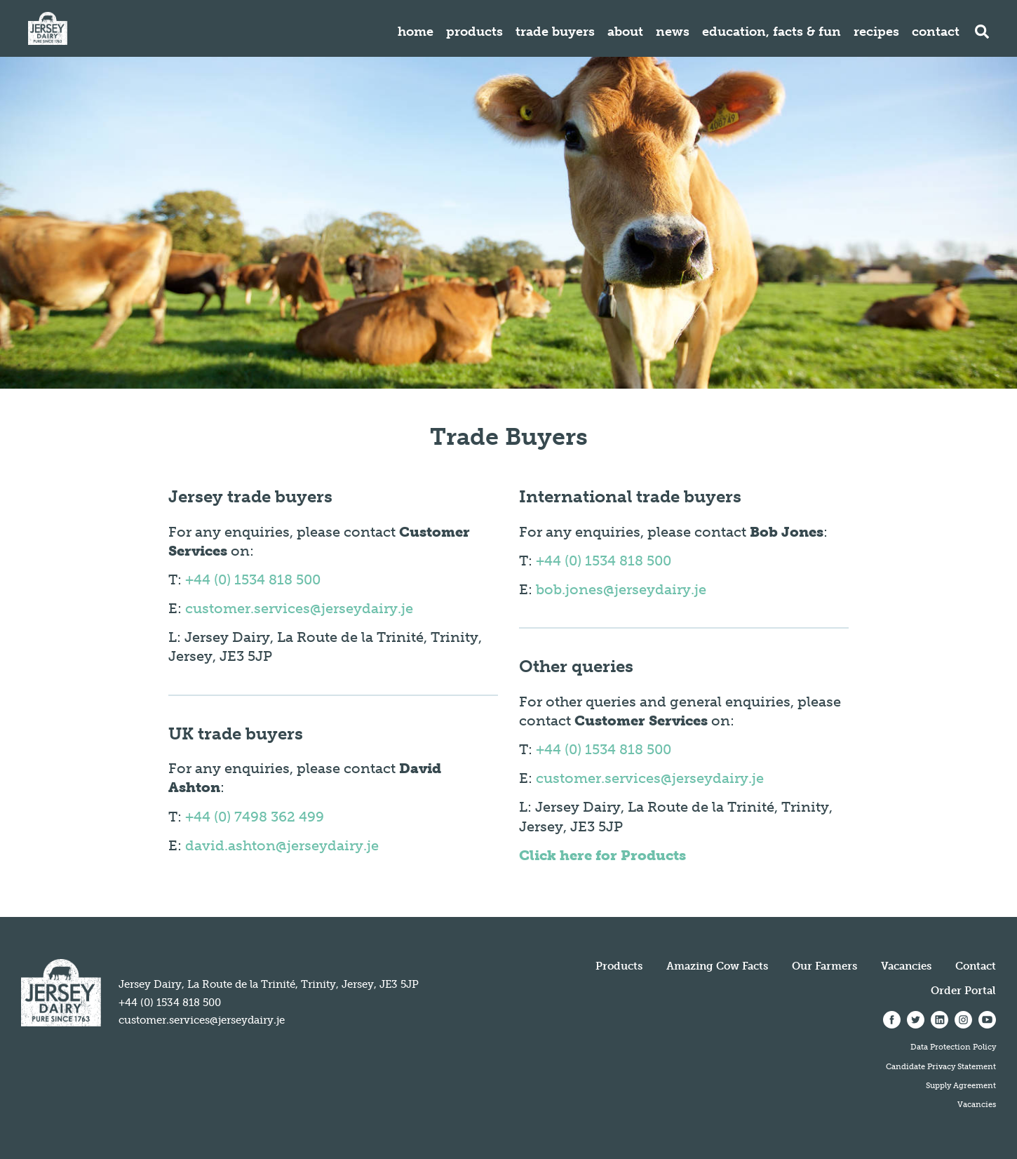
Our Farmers (824, 966)
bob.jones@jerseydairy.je (621, 589)
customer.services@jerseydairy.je (299, 608)
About (625, 31)
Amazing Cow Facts (717, 966)
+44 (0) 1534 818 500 (253, 579)
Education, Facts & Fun (771, 31)
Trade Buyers (555, 31)
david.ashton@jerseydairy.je (282, 845)
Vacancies (906, 966)
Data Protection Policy (953, 1047)
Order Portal (963, 990)
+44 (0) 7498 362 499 (254, 816)
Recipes (876, 31)
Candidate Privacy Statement (941, 1066)
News (672, 31)
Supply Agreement (961, 1085)
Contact (935, 31)
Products (474, 31)
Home (415, 31)
